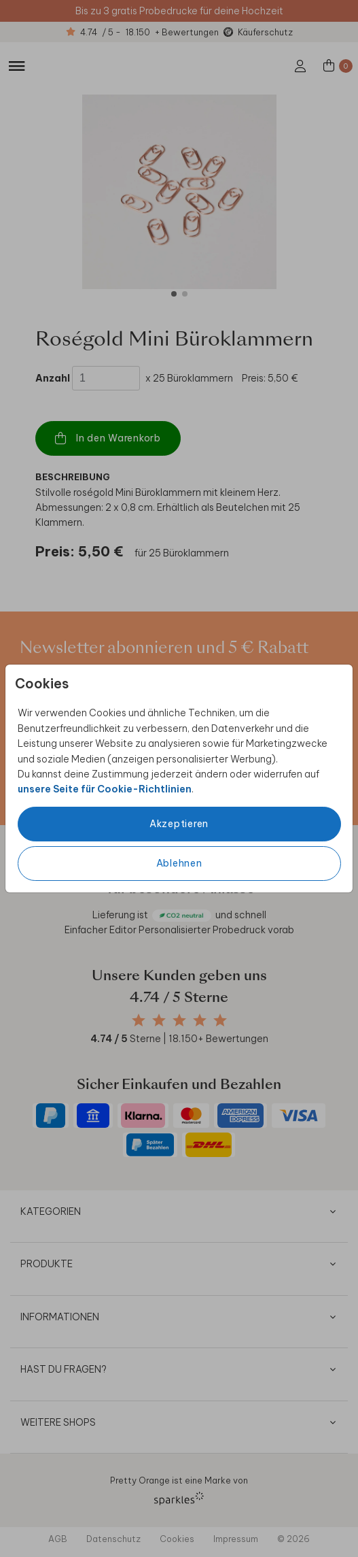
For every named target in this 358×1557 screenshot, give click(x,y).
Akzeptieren (179, 824)
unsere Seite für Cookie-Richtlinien (105, 789)
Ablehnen (179, 863)
